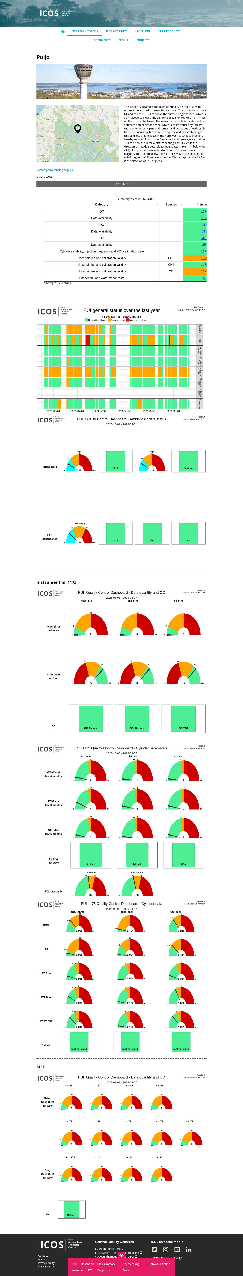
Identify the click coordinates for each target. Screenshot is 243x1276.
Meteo (127, 1270)
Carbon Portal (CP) (108, 1249)
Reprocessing (131, 1264)
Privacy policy (46, 1263)
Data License (46, 1266)
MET (126, 184)
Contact (43, 1255)
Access (42, 1259)
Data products (169, 31)
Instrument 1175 (82, 1270)
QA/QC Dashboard (83, 1264)
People (123, 40)
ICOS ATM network (84, 31)
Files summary (106, 1264)
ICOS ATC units (116, 31)
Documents (101, 40)
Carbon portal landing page (53, 170)
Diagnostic (104, 1270)
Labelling (142, 31)
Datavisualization (159, 1264)
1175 (117, 184)
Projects (143, 40)
